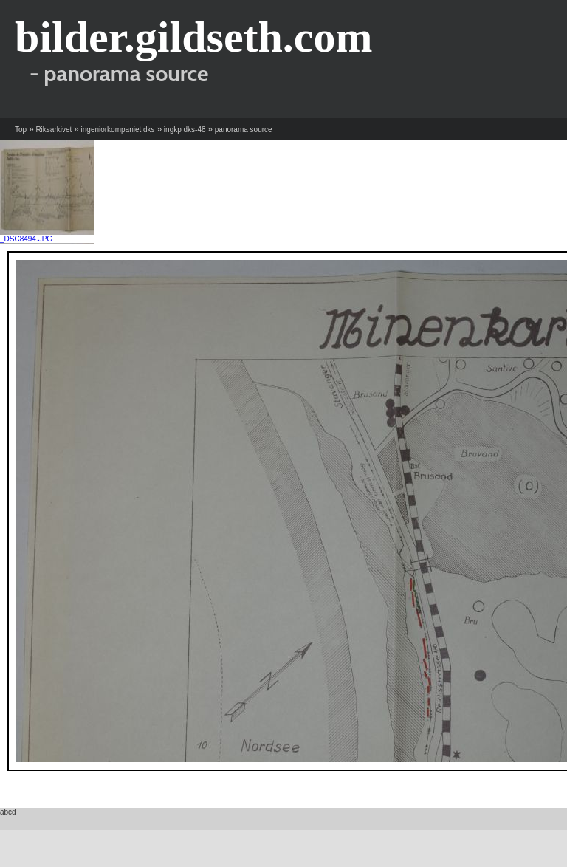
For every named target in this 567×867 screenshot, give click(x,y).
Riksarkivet (53, 130)
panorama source (243, 130)
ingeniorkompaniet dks (118, 130)
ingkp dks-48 (185, 130)
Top (21, 130)
